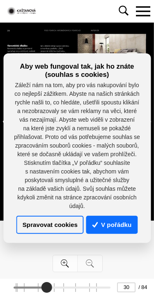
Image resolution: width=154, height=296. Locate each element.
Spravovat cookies (50, 224)
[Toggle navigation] (143, 11)
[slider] (46, 287)
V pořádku (112, 224)
